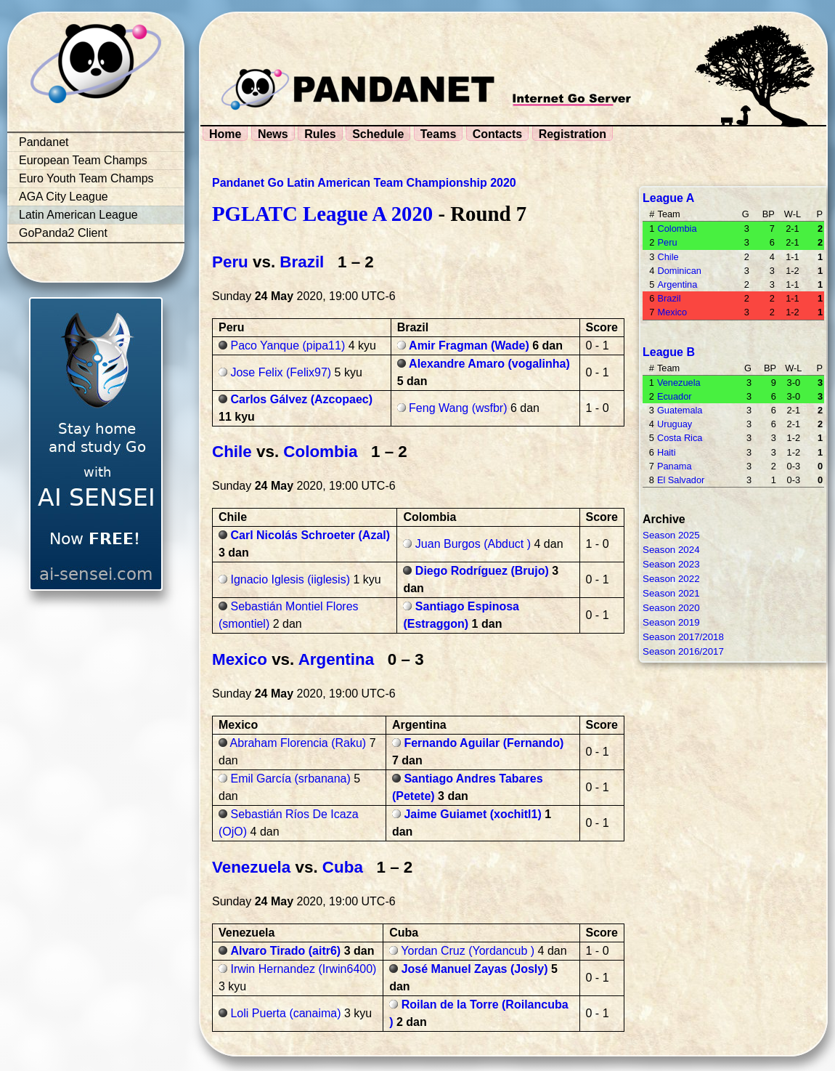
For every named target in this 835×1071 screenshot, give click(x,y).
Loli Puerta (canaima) (285, 1013)
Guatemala (680, 410)
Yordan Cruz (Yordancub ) (467, 951)
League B (669, 352)
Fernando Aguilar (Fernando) (483, 743)
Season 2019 (671, 622)
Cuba (342, 867)
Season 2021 (671, 593)
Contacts (497, 134)
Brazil (302, 262)
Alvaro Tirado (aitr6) (285, 951)
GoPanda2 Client (63, 233)
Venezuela (251, 867)
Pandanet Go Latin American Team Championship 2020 (364, 183)
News (273, 134)
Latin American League (78, 215)
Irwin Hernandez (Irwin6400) (303, 969)
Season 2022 (671, 578)
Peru (230, 262)
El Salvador (680, 479)
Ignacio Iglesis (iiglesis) (290, 579)
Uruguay (674, 424)
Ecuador (674, 396)
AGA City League (63, 196)
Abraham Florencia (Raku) (298, 743)
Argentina (336, 659)
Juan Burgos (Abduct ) (473, 544)
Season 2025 (671, 535)
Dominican (679, 270)
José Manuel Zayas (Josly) (475, 969)
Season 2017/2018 (683, 636)
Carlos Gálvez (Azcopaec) (301, 399)
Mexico (239, 659)
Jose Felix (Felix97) (280, 372)
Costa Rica (680, 437)
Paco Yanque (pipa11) (287, 345)
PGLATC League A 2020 (322, 213)
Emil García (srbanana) (290, 778)
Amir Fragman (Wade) (469, 345)
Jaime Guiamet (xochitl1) (472, 814)
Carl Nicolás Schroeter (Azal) (310, 535)
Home (225, 134)
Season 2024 (671, 549)
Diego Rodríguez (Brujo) (482, 571)
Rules (320, 134)
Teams (438, 134)
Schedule (378, 134)
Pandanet (44, 142)
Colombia (320, 451)
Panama (674, 466)
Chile (232, 451)
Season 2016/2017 (683, 651)
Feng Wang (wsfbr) (458, 408)
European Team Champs (83, 160)
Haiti (666, 452)
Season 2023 (671, 564)
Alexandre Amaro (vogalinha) (489, 363)
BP (768, 214)
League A (668, 198)
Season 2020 (671, 607)
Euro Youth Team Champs (86, 178)
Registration (572, 134)
